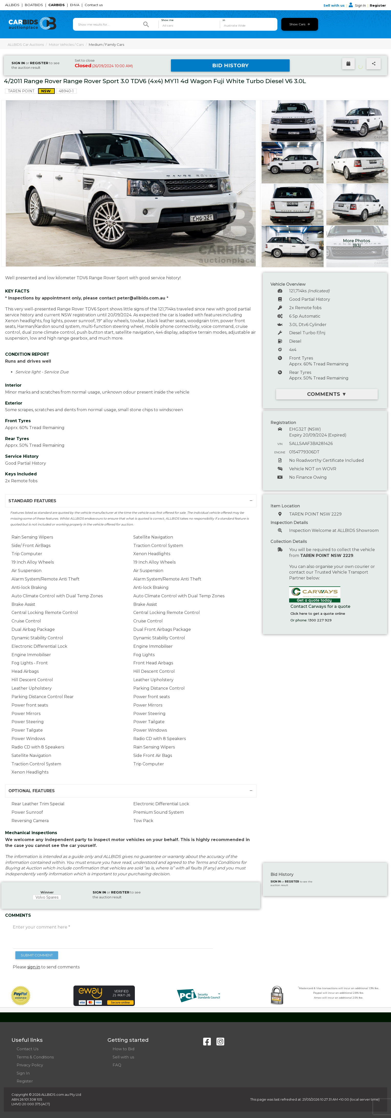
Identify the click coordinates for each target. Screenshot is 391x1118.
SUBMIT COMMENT (37, 955)
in (224, 20)
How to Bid (123, 1048)
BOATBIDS (34, 5)
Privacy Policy (30, 1065)
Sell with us (334, 5)
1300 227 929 (320, 620)
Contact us (94, 5)
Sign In (358, 5)
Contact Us (27, 1048)
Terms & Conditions (35, 1057)
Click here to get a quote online (317, 613)
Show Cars (299, 24)
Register (378, 5)
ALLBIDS (12, 5)
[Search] (146, 24)
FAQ (117, 1065)
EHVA (75, 5)
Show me (167, 20)
